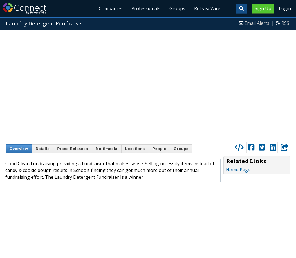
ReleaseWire (207, 8)
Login (285, 8)
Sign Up (263, 8)
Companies (110, 8)
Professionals (145, 8)
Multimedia (107, 149)
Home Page (238, 170)
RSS (285, 23)
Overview (19, 149)
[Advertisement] (67, 84)
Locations (135, 149)
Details (43, 149)
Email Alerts (257, 23)
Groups (177, 8)
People (159, 149)
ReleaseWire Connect (24, 8)
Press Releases (72, 149)
